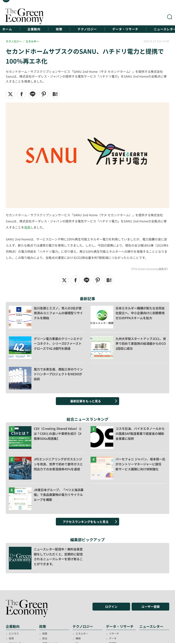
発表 (27, 227)
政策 (59, 29)
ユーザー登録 (150, 606)
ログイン (111, 606)
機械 (78, 638)
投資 (11, 638)
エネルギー (82, 633)
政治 (44, 638)
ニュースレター (151, 626)
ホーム (7, 29)
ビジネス (14, 633)
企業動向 (33, 29)
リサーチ (114, 633)
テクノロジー (87, 29)
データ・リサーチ (125, 29)
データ (112, 638)
